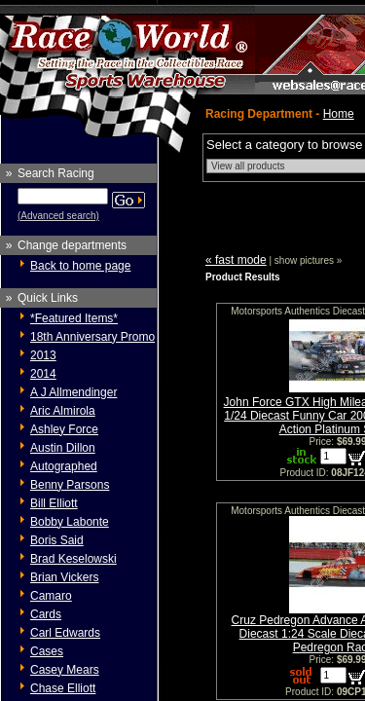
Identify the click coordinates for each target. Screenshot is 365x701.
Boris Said (57, 540)
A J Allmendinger (73, 392)
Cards (45, 614)
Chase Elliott (62, 688)
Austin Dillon (62, 448)
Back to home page (80, 266)
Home (338, 114)
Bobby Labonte (69, 522)
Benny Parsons (69, 485)
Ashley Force (64, 429)
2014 (43, 374)
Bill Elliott (54, 503)
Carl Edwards (65, 633)
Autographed (63, 466)
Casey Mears (64, 670)
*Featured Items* (74, 318)
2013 (43, 355)
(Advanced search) (58, 215)
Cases (46, 651)
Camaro (51, 596)
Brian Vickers (64, 577)
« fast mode (236, 260)
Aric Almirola (62, 411)
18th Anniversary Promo (92, 337)
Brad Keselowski (73, 559)
